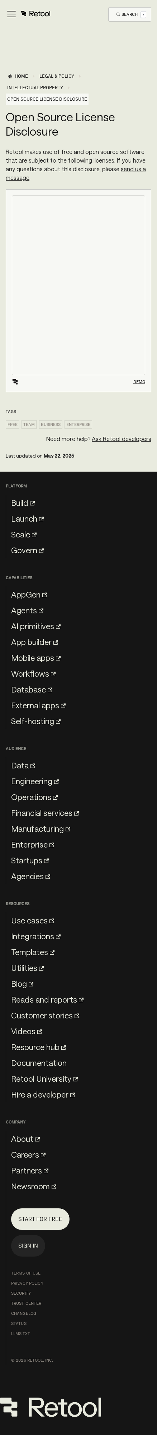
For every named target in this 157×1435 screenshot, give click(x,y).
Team (29, 424)
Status (19, 1323)
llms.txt (20, 1333)
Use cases (32, 920)
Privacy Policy (27, 1283)
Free (13, 424)
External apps (38, 705)
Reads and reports (47, 999)
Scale (24, 534)
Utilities (27, 967)
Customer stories (45, 1015)
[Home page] (17, 76)
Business (51, 424)
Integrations (36, 936)
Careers (28, 1154)
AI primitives (36, 626)
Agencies (30, 876)
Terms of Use (26, 1273)
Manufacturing (40, 828)
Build (23, 502)
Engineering (35, 781)
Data (23, 765)
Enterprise (78, 424)
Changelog (23, 1313)
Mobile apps (36, 657)
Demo (139, 381)
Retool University (44, 1078)
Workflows (33, 673)
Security (21, 1293)
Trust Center (26, 1303)
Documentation (39, 1062)
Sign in (28, 1245)
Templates (32, 952)
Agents (27, 610)
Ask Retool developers (121, 438)
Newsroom (33, 1186)
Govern (27, 550)
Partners (29, 1170)
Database (31, 689)
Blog (22, 983)
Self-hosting (36, 721)
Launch (27, 518)
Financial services (45, 812)
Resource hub (38, 1047)
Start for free (40, 1219)
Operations (34, 796)
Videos (26, 1031)
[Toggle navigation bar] (28, 14)
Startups (30, 860)
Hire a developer (43, 1094)
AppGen (29, 594)
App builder (34, 641)
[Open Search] (131, 14)
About (25, 1138)
